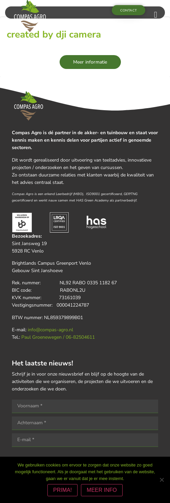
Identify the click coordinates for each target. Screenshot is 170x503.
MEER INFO (102, 490)
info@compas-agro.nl (50, 330)
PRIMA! (62, 490)
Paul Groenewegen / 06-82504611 (58, 337)
